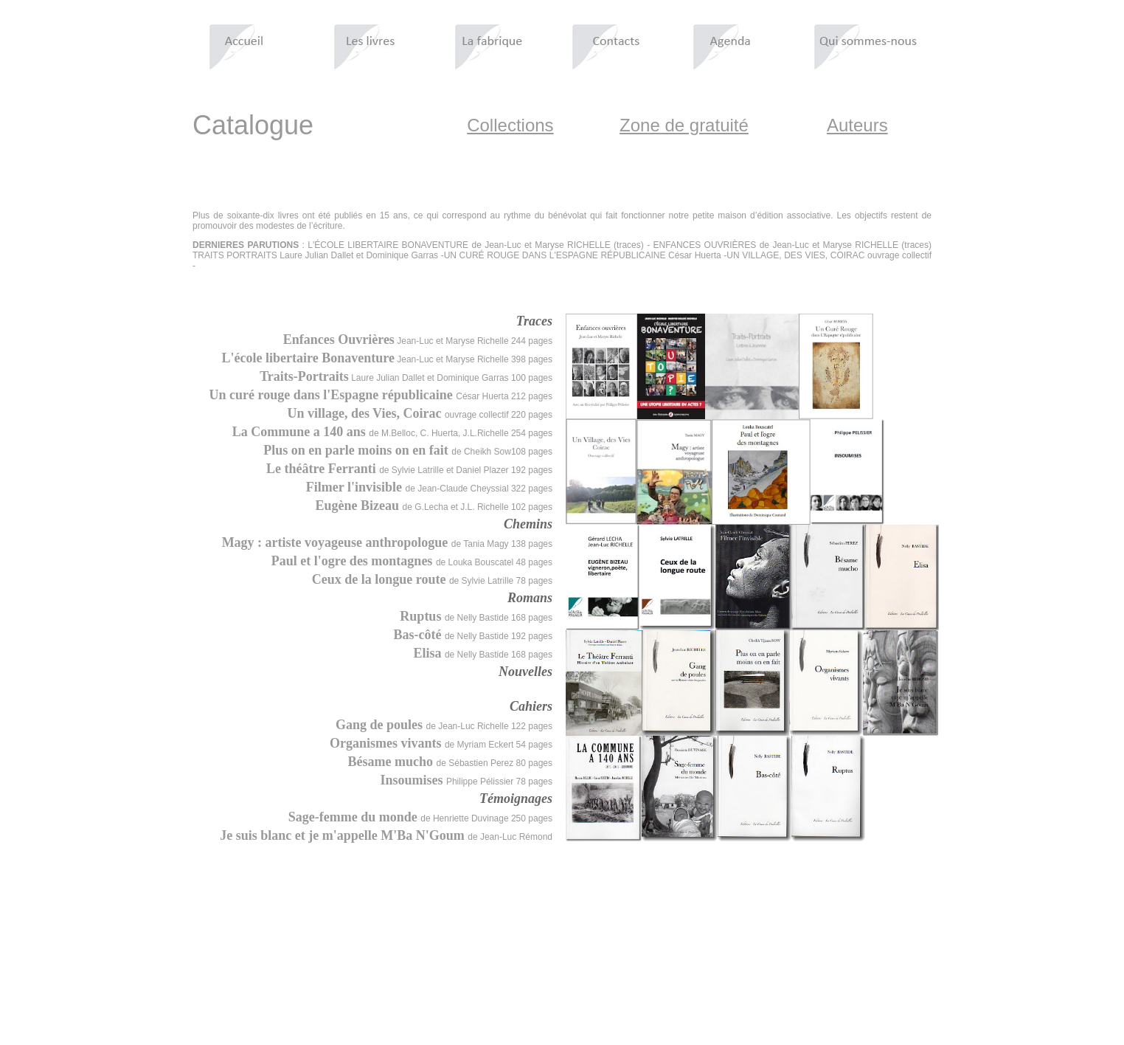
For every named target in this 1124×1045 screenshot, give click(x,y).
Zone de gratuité (684, 125)
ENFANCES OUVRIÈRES (705, 245)
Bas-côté (418, 634)
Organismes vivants (387, 743)
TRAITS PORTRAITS (234, 255)
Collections (510, 125)
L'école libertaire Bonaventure (308, 358)
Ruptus (422, 616)
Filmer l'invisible (356, 487)
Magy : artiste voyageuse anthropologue (336, 542)
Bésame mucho (392, 761)
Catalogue (252, 125)
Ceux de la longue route (380, 579)
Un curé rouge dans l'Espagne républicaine (333, 394)
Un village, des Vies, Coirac (366, 413)
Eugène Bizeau (359, 505)
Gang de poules (381, 724)
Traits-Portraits (304, 376)
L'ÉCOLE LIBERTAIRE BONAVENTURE (388, 245)
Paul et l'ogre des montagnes (353, 560)
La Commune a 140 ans (301, 431)
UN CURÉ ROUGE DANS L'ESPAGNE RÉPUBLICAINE (555, 255)
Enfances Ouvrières (339, 339)
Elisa (429, 653)
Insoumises (413, 780)
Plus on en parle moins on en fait (357, 450)
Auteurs (857, 125)
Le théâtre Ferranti (322, 468)
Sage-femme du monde (354, 817)
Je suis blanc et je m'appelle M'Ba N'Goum (344, 835)
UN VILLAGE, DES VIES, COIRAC (795, 255)
